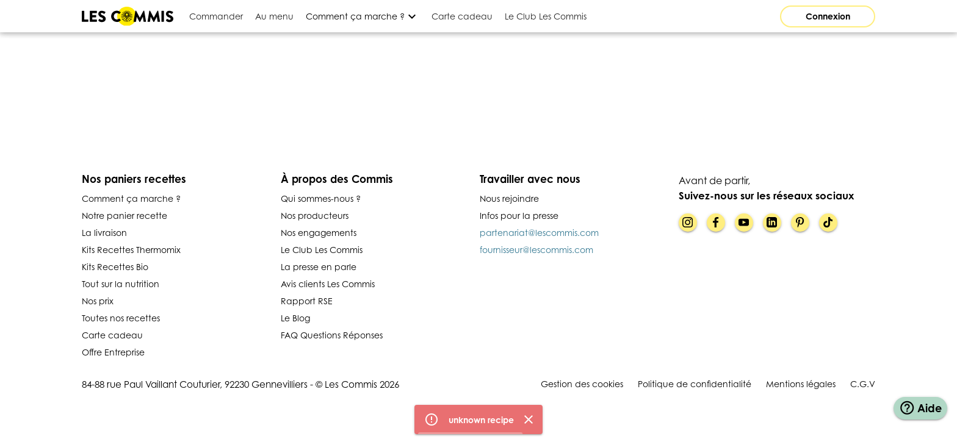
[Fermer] (528, 422)
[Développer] (362, 16)
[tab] (216, 16)
